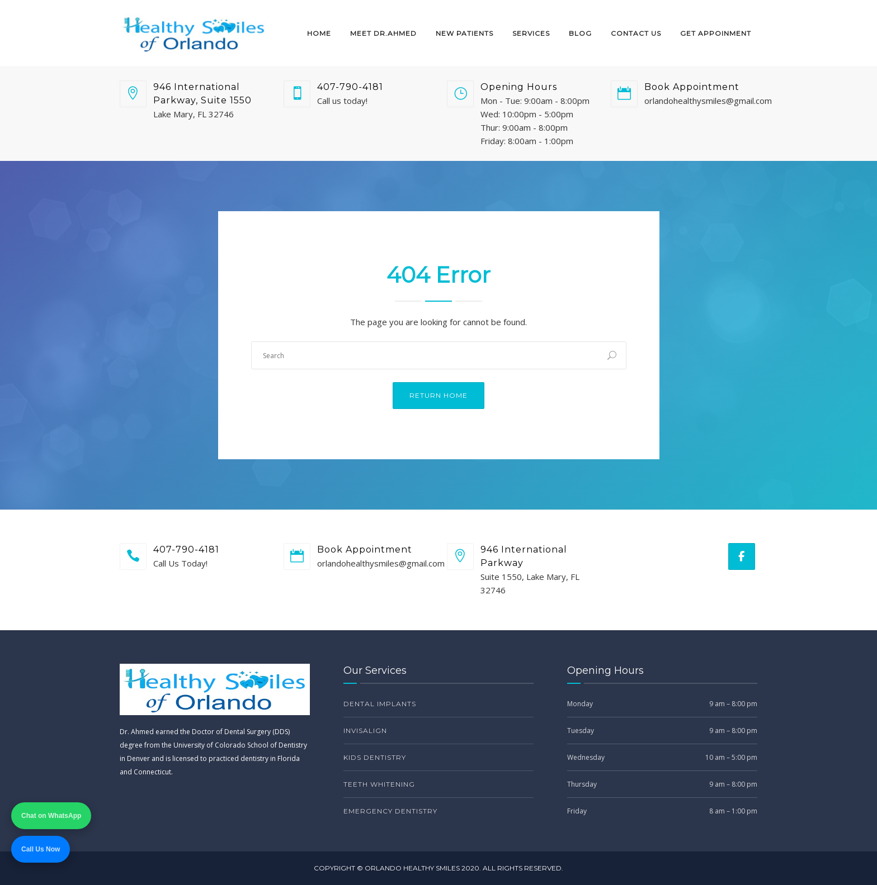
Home (319, 33)
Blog (580, 33)
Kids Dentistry (374, 757)
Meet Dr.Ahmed (383, 33)
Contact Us (636, 33)
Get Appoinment (715, 33)
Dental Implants (379, 704)
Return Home (438, 395)
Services (531, 33)
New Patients (464, 33)
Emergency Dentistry (390, 811)
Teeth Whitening (379, 784)
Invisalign (365, 730)
